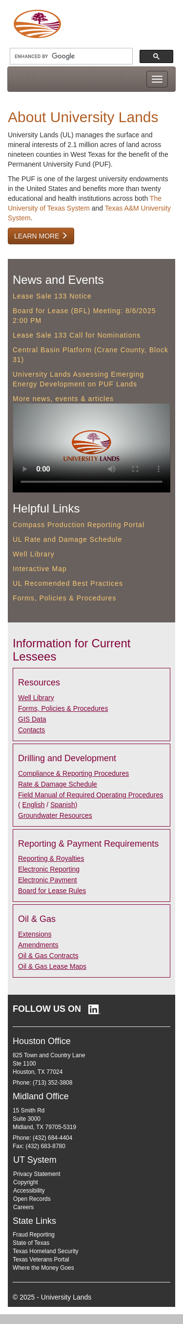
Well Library (34, 554)
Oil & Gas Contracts (48, 956)
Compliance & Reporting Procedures (73, 773)
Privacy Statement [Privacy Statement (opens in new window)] (36, 1174)
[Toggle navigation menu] (157, 79)
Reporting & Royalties (51, 858)
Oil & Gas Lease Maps (52, 966)
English (33, 805)
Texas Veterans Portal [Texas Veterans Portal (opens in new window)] (41, 1259)
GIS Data (32, 719)
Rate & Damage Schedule (57, 784)
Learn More (41, 236)
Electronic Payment (47, 880)
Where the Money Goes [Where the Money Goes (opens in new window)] (43, 1267)
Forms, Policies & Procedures (64, 598)
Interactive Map (40, 569)
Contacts (31, 730)
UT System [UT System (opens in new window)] (35, 1160)
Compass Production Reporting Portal (78, 525)
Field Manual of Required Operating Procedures (90, 795)
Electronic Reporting (49, 869)
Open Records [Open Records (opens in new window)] (32, 1199)
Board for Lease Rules (52, 891)
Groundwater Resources (55, 815)
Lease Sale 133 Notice (52, 296)
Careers (23, 1207)
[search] (70, 56)
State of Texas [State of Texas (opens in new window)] (31, 1242)
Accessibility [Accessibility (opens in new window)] (29, 1190)
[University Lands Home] (37, 23)
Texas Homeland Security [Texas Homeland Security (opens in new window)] (46, 1251)
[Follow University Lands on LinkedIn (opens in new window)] (57, 1009)
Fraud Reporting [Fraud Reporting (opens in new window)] (34, 1234)
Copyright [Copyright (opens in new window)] (25, 1182)
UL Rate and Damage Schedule (67, 539)
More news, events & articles (63, 399)
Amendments (38, 945)
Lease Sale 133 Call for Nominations (77, 335)
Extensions (34, 934)
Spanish (62, 805)
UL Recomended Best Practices (68, 583)
